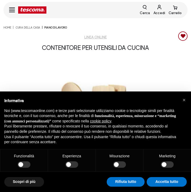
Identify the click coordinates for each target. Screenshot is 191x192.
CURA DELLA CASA (27, 27)
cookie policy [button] (100, 121)
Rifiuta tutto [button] (125, 181)
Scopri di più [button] (24, 181)
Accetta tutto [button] (166, 181)
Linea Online (95, 37)
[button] (184, 100)
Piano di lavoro (55, 27)
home (7, 27)
